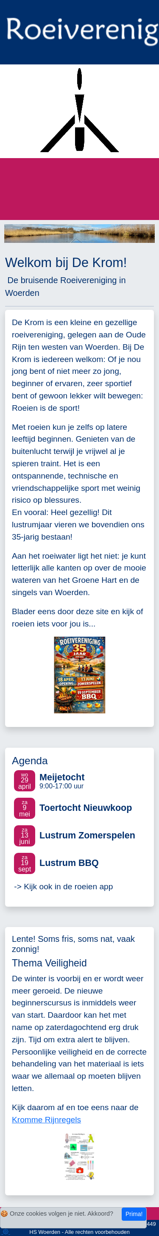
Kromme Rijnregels (46, 1119)
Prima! (134, 1214)
